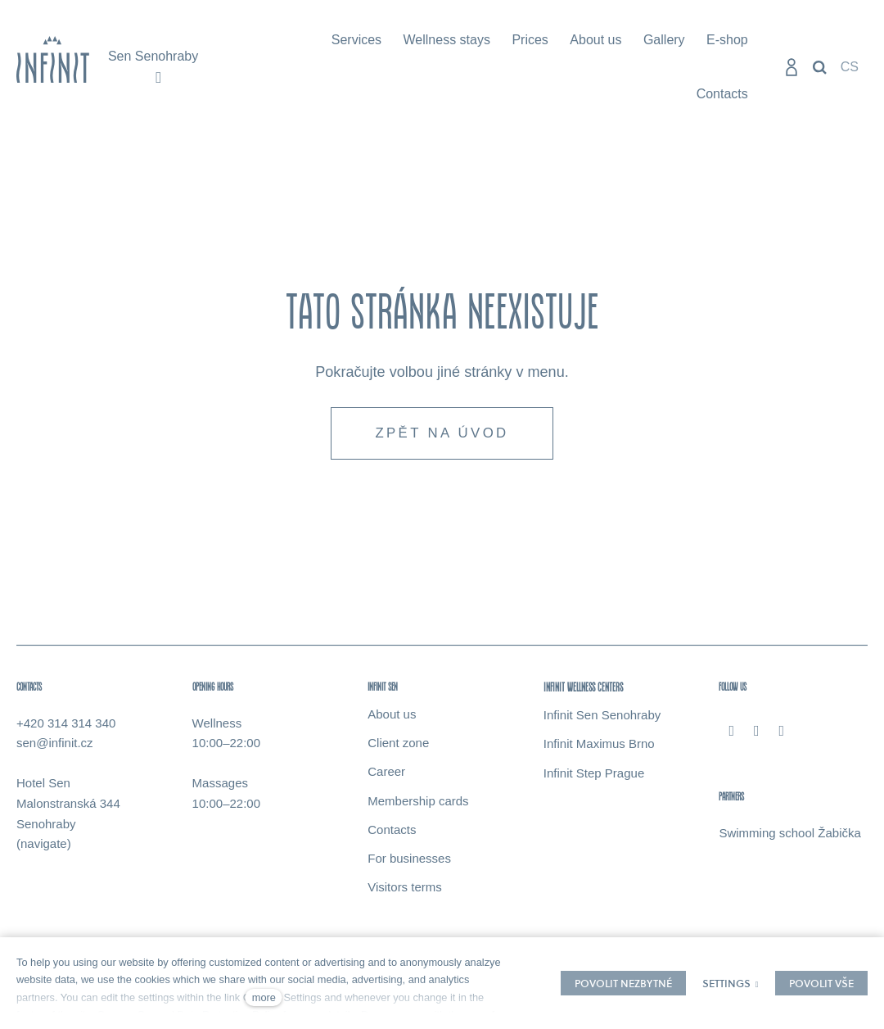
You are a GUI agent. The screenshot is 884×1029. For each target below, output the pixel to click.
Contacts (392, 834)
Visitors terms (405, 892)
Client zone (398, 747)
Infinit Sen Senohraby (602, 719)
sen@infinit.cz (54, 748)
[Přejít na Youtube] (782, 735)
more (264, 997)
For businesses (409, 862)
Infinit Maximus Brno (599, 748)
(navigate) (43, 848)
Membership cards (418, 805)
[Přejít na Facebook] (731, 735)
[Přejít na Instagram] (756, 735)
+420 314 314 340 (65, 727)
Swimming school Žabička (789, 837)
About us (392, 718)
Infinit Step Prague (593, 777)
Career (386, 776)
